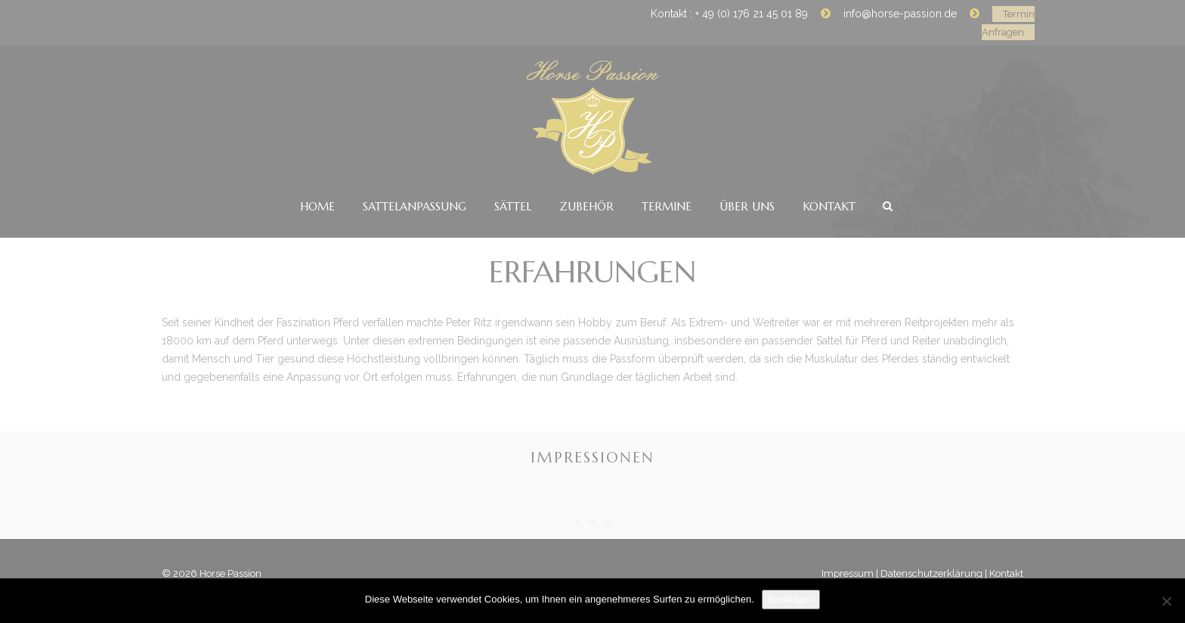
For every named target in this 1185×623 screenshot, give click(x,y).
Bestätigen (791, 599)
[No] (1166, 601)
